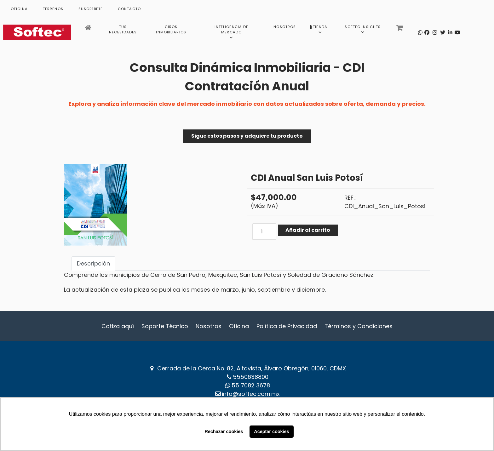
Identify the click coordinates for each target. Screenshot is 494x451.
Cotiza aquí (117, 326)
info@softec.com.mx (251, 394)
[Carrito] (400, 29)
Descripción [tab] (93, 263)
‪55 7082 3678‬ (251, 385)
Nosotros (208, 326)
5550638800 (250, 377)
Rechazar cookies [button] (224, 431)
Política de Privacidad (286, 326)
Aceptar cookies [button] (271, 431)
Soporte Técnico (164, 326)
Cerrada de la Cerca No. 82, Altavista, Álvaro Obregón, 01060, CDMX (251, 368)
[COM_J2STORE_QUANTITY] (264, 231)
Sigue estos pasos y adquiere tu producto (247, 136)
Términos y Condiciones (359, 326)
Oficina (239, 326)
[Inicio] (88, 29)
